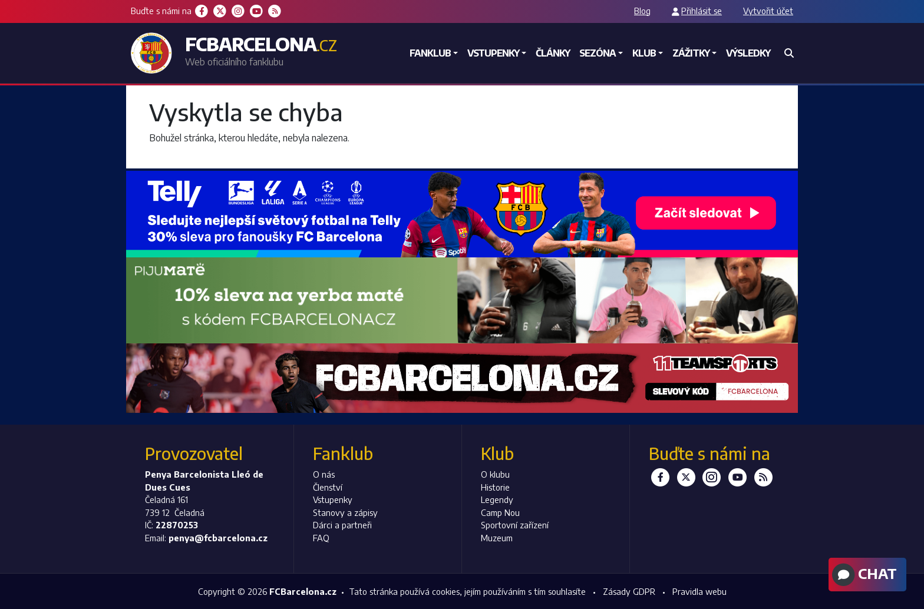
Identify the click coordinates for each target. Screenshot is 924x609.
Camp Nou (500, 512)
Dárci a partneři (342, 524)
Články (553, 53)
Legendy (497, 499)
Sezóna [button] (597, 53)
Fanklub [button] (430, 53)
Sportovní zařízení (515, 524)
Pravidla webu (699, 591)
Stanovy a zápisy (345, 512)
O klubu (495, 474)
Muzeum (497, 537)
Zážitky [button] (691, 53)
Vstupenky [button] (493, 53)
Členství (327, 487)
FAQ (321, 537)
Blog (642, 10)
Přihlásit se (701, 10)
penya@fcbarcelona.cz (218, 537)
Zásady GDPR (629, 591)
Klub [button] (644, 53)
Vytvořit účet (768, 10)
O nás (324, 474)
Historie (495, 487)
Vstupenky (332, 499)
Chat (863, 575)
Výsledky (748, 53)
